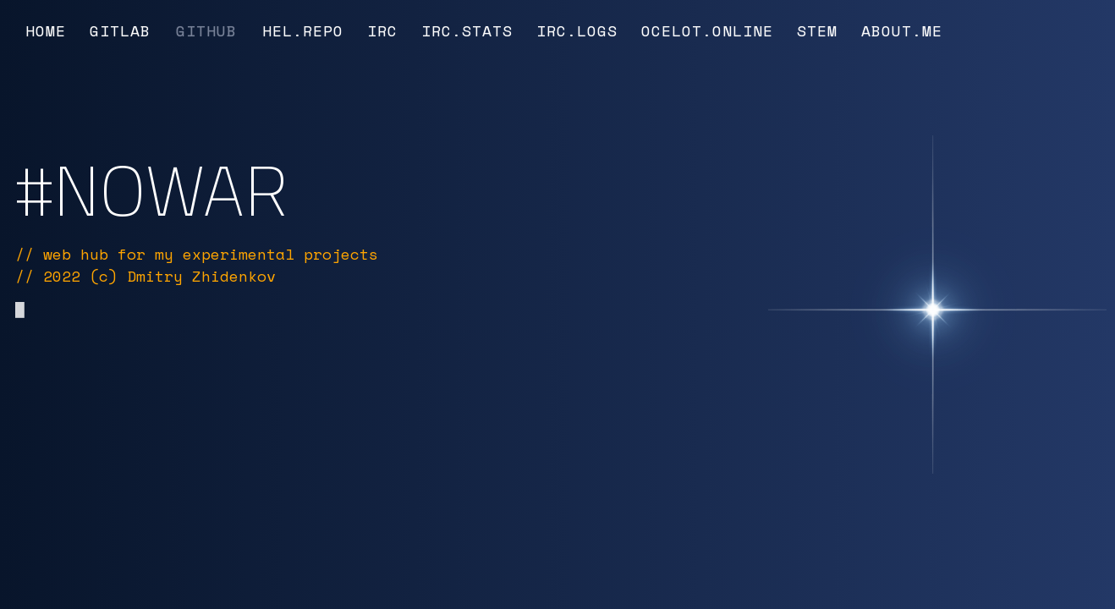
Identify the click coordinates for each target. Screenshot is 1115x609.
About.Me (901, 30)
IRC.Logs (577, 30)
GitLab (120, 30)
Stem (817, 30)
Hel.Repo (302, 30)
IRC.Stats (467, 30)
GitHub (206, 30)
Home (45, 30)
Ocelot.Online (707, 30)
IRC (382, 30)
